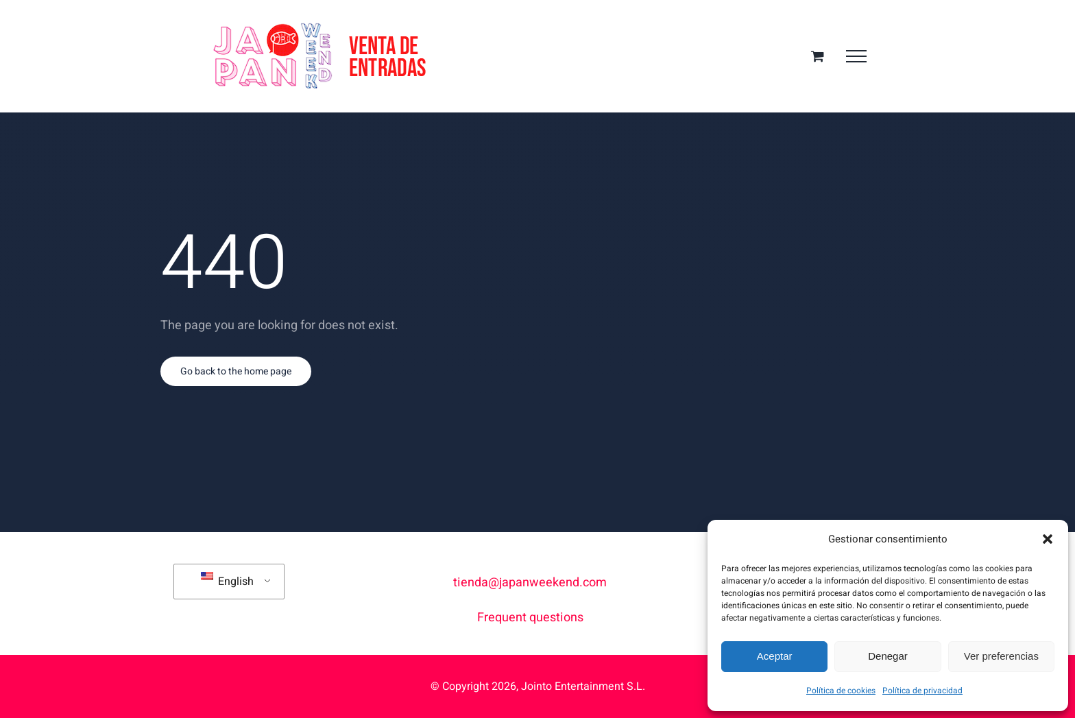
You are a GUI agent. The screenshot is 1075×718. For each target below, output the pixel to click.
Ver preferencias (1001, 656)
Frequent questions (530, 617)
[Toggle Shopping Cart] (817, 56)
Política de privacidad (922, 690)
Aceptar (775, 656)
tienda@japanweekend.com (530, 582)
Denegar (888, 656)
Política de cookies (840, 690)
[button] (1047, 539)
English (227, 581)
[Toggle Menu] (856, 56)
